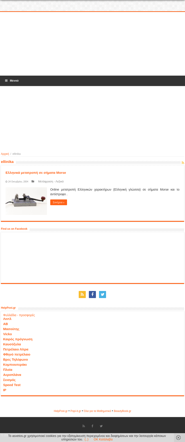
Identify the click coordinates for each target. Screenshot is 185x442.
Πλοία (7, 369)
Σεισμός (9, 380)
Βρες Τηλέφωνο (15, 359)
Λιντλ (7, 319)
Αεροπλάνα (12, 375)
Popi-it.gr (75, 411)
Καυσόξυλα (12, 344)
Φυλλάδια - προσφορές (19, 315)
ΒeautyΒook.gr (122, 411)
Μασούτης (11, 329)
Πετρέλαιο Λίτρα (15, 349)
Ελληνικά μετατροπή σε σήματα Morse (36, 172)
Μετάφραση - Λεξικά (51, 181)
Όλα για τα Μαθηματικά (97, 411)
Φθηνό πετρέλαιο (16, 354)
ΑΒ (5, 324)
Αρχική (5, 153)
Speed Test (12, 385)
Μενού (11, 80)
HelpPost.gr (61, 411)
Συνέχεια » (58, 202)
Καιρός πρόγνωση (17, 339)
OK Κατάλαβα (103, 439)
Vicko (7, 334)
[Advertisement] (92, 44)
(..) (86, 439)
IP (4, 390)
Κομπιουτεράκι (15, 364)
